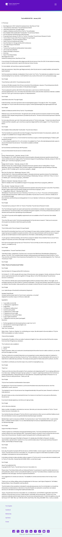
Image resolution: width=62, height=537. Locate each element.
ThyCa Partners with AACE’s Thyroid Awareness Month (17, 27)
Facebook (14, 265)
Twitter (21, 265)
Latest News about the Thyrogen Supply (13, 29)
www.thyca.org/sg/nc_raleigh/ (27, 169)
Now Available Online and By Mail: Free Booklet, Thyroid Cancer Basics (21, 33)
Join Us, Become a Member (10, 50)
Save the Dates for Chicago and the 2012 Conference (17, 43)
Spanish (5, 347)
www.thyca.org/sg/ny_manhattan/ (20, 177)
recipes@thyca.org (38, 362)
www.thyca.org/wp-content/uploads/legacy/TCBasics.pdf (43, 137)
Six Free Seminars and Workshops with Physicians (16, 34)
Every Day (5, 53)
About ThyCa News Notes (10, 55)
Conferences (7, 196)
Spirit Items (8, 517)
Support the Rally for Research (11, 51)
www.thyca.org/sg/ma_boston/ (17, 160)
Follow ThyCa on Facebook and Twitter (13, 41)
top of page (5, 79)
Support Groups (52, 198)
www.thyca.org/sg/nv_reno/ (37, 189)
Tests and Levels (24, 120)
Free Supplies (9, 505)
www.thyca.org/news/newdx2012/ (21, 66)
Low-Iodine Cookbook (24, 339)
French (5, 349)
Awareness (50, 76)
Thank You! (6, 46)
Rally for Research (14, 441)
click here (34, 459)
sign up (28, 400)
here (5, 217)
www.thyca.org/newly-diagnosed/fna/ (29, 122)
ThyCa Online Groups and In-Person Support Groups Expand (19, 38)
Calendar (35, 198)
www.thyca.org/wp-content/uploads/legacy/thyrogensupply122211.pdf (38, 104)
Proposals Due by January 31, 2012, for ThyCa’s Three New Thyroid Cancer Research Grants (27, 36)
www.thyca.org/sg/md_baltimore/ (44, 182)
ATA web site (45, 215)
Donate (7, 521)
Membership (7, 422)
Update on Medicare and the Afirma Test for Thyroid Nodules (19, 31)
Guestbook (8, 509)
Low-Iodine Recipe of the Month (11, 44)
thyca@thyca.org (53, 496)
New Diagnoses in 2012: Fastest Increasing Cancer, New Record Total (21, 26)
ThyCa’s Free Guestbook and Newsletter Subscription (17, 48)
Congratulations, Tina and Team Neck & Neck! (15, 39)
